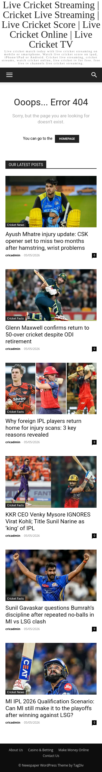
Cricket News (15, 225)
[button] (9, 75)
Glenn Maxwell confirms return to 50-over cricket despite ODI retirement (47, 334)
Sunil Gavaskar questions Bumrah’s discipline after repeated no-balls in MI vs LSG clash (49, 615)
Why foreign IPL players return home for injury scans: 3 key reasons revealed (43, 428)
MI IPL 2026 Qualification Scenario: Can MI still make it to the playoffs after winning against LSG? (49, 708)
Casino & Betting (40, 750)
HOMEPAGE (67, 139)
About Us (16, 750)
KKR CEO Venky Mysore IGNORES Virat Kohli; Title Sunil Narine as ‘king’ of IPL (47, 521)
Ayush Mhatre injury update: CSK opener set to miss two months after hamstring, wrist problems (46, 241)
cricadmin (12, 255)
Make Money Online (73, 750)
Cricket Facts (15, 318)
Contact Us (51, 755)
